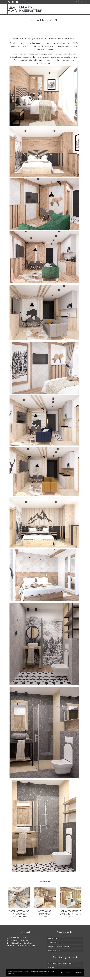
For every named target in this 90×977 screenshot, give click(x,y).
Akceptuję (78, 972)
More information (66, 972)
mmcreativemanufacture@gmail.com (21, 945)
